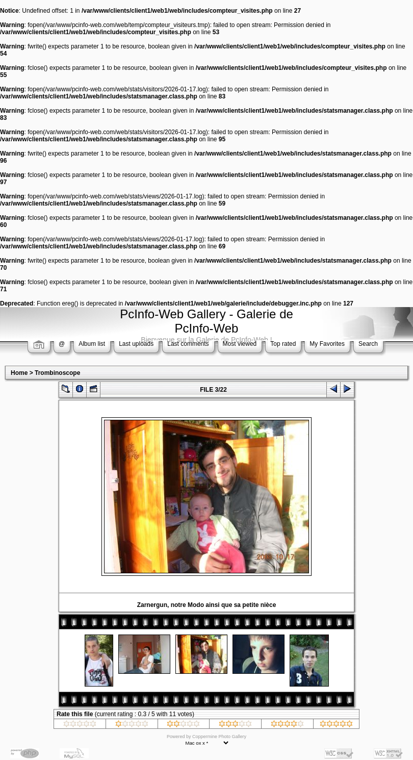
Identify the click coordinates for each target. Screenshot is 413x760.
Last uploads (136, 343)
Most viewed (240, 343)
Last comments (188, 343)
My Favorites (327, 343)
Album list (92, 343)
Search (368, 343)
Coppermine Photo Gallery (219, 736)
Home (19, 372)
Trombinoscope (57, 372)
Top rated (283, 343)
